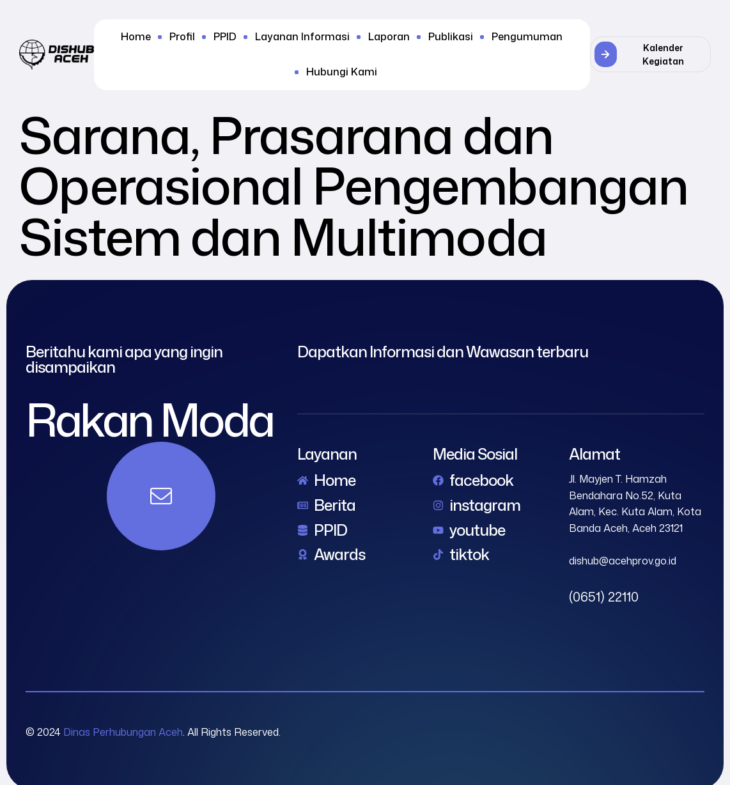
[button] (650, 54)
